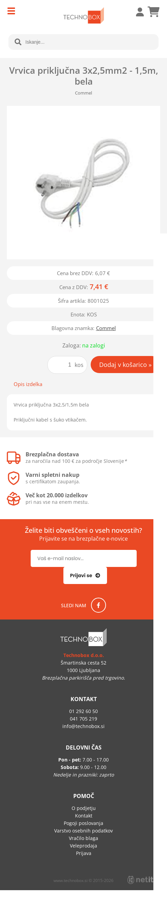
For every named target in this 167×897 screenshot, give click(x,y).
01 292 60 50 (83, 711)
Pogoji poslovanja (83, 823)
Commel (106, 328)
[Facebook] (98, 605)
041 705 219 (83, 718)
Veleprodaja (83, 845)
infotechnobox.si (83, 726)
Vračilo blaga (83, 838)
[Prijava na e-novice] (85, 575)
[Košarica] (153, 12)
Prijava (136, 12)
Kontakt (83, 815)
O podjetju (84, 808)
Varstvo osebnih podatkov (83, 830)
